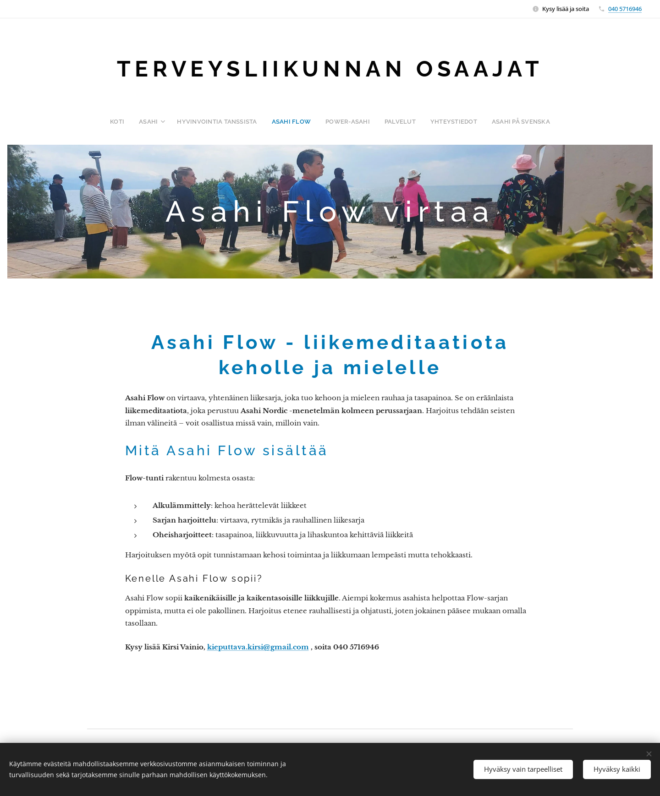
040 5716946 (625, 9)
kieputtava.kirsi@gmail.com (258, 647)
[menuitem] (129, 121)
